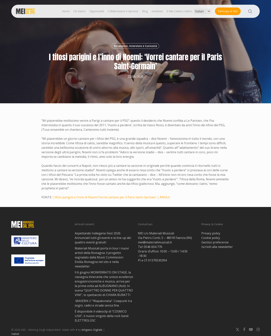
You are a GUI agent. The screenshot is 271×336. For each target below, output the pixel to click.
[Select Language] (202, 11)
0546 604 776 (153, 247)
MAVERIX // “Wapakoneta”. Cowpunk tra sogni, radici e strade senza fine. (103, 303)
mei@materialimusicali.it (155, 242)
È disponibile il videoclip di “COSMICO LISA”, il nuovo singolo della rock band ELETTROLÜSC (101, 315)
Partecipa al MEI (228, 11)
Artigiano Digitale (91, 329)
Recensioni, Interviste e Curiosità (135, 46)
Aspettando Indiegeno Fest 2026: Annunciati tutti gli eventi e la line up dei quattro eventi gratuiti (103, 237)
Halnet (15, 334)
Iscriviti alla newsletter (217, 247)
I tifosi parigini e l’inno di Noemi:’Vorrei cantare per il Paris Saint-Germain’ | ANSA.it (111, 197)
